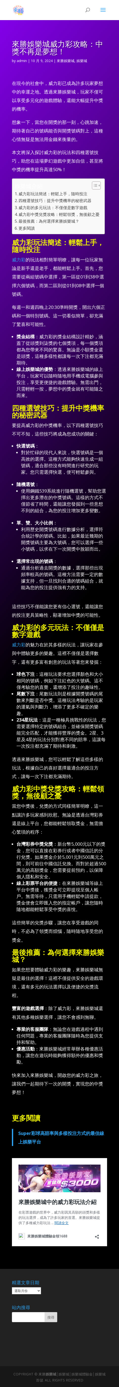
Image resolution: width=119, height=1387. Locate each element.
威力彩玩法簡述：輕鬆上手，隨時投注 (52, 194)
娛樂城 (81, 60)
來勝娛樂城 (65, 60)
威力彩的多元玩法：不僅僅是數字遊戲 (52, 207)
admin (22, 60)
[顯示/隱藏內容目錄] (94, 185)
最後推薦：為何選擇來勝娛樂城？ (48, 221)
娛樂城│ (52, 1374)
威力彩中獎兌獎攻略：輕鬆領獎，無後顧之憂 (59, 214)
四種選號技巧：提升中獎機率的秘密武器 (54, 200)
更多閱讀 (26, 228)
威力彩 (19, 260)
